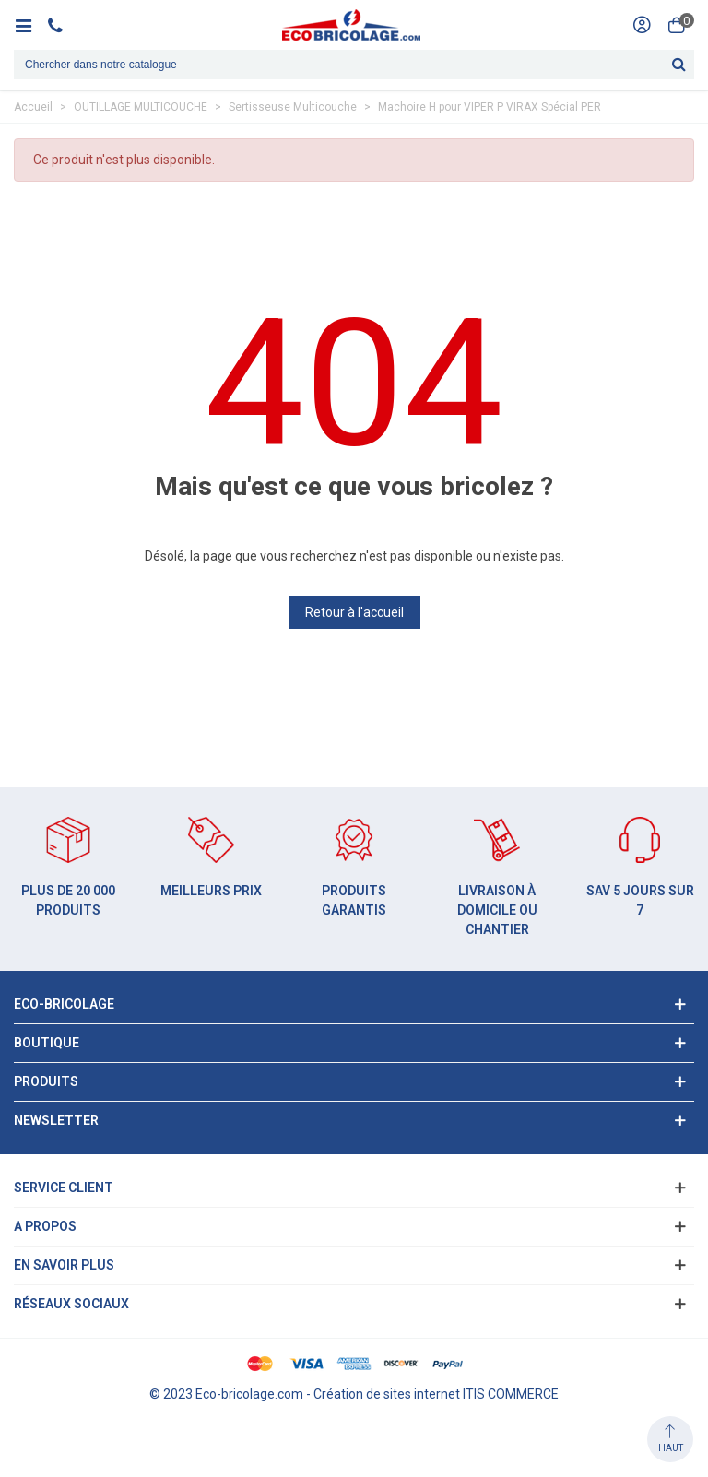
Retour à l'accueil (354, 612)
